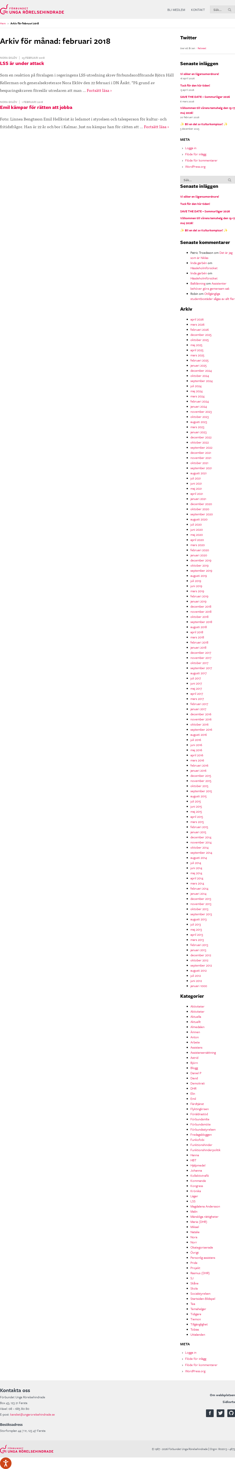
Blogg (194, 1067)
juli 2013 (195, 924)
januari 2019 (198, 601)
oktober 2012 (199, 960)
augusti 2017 (198, 673)
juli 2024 (196, 385)
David (194, 1078)
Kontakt (198, 9)
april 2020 (197, 539)
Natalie (195, 1232)
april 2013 (196, 934)
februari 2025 (199, 360)
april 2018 (196, 632)
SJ (192, 1278)
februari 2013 (199, 944)
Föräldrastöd (199, 1114)
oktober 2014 (199, 847)
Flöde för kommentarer (201, 160)
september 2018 (201, 621)
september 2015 (201, 791)
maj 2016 (196, 750)
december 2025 (201, 334)
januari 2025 (198, 365)
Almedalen (197, 1026)
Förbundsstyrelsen (203, 1129)
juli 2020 (196, 524)
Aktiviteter (197, 1006)
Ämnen (195, 1032)
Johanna (196, 1170)
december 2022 (201, 437)
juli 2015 (195, 801)
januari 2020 (198, 555)
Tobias (194, 1329)
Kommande (198, 1180)
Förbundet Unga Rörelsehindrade (32, 9)
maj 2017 (196, 688)
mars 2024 (197, 396)
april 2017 (196, 693)
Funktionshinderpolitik (205, 1149)
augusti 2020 (198, 519)
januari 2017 (198, 709)
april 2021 (196, 493)
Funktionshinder (201, 1144)
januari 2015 (198, 832)
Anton (194, 1037)
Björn (194, 1062)
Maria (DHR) (198, 1221)
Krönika (195, 1190)
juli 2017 (195, 678)
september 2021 (201, 468)
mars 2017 (197, 698)
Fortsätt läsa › (99, 90)
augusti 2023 (198, 421)
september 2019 (201, 570)
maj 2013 (196, 929)
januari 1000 (198, 985)
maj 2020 (196, 534)
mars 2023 (197, 427)
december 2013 (200, 898)
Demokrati (197, 1083)
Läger (194, 1196)
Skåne (194, 1283)
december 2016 (200, 714)
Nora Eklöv (8, 58)
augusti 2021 (198, 473)
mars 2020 (197, 544)
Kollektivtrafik (199, 1175)
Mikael (194, 1226)
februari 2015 (199, 826)
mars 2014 (197, 883)
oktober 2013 (199, 908)
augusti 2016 (198, 734)
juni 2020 (196, 529)
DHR (193, 1088)
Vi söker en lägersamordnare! (199, 74)
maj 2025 (196, 344)
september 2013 (201, 914)
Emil (193, 1098)
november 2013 (200, 903)
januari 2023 (198, 432)
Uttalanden (197, 1334)
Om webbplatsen (222, 1395)
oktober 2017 (199, 662)
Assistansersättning (203, 1052)
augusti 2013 (198, 919)
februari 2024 (199, 401)
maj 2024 (196, 391)
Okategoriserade (201, 1247)
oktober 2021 (199, 462)
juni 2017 (196, 683)
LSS (193, 1201)
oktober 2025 (199, 339)
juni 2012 (196, 980)
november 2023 (201, 411)
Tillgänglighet (199, 1324)
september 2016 (201, 729)
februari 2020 (199, 550)
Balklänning (197, 283)
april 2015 (196, 816)
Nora (193, 1237)
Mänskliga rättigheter (204, 1216)
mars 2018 (197, 637)
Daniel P (195, 1073)
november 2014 (201, 842)
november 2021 (200, 457)
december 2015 (200, 775)
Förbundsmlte (199, 1119)
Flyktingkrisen (199, 1108)
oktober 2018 (199, 616)
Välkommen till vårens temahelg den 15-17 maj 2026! (207, 110)
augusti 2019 (198, 575)
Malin (193, 1211)
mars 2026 (197, 324)
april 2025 (196, 350)
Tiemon (195, 1319)
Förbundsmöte (200, 1124)
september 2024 (201, 380)
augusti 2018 (198, 626)
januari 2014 (198, 893)
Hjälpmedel (197, 1165)
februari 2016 (199, 765)
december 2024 (201, 370)
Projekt (195, 1267)
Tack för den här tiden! (195, 85)
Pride (193, 1262)
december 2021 (200, 452)
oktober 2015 (199, 785)
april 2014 (196, 878)
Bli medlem (176, 9)
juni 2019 (196, 585)
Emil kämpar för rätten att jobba (36, 107)
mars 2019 (197, 591)
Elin (192, 1093)
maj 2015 (196, 811)
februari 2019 (199, 596)
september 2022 (201, 447)
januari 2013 (198, 950)
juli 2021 (195, 478)
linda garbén (198, 262)
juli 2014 (195, 862)
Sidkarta (229, 1401)
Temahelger (198, 1308)
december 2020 (201, 503)
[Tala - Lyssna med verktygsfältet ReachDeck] (6, 1463)
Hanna (194, 1155)
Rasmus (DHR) (200, 1273)
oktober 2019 (199, 565)
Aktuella (195, 1016)
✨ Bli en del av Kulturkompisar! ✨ (204, 124)
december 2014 (200, 837)
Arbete (195, 1042)
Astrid (194, 1057)
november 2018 (201, 611)
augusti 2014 (198, 857)
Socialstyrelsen (200, 1293)
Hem (3, 23)
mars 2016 (197, 760)
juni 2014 (196, 867)
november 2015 (200, 780)
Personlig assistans (202, 1257)
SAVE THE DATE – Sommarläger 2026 (205, 96)
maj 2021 (196, 488)
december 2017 (200, 652)
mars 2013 (197, 939)
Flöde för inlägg (195, 154)
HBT (193, 1160)
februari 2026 (199, 329)
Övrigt (194, 1252)
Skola (194, 1288)
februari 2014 (199, 888)
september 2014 (201, 852)
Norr (193, 1242)
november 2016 (201, 719)
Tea (192, 1303)
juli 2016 (195, 739)
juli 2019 (195, 580)
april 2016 (196, 755)
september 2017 (201, 667)
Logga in (190, 147)
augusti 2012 (198, 970)
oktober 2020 (199, 509)
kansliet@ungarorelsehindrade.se (32, 1414)
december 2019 (200, 560)
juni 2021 (196, 483)
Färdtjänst (197, 1103)
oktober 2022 (199, 442)
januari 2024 (198, 406)
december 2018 (200, 606)
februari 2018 (199, 642)
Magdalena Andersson (205, 1206)
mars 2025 (197, 355)
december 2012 (200, 955)
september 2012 (201, 965)
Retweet (202, 48)
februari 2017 (199, 703)
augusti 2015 (198, 796)
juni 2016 (196, 744)
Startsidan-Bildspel (202, 1298)
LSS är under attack (22, 63)
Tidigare (195, 1314)
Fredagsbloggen (201, 1134)
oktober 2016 (199, 724)
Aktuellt (195, 1021)
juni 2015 (196, 806)
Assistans (196, 1047)
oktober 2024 (199, 375)
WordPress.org (195, 166)
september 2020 (201, 514)
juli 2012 (195, 975)
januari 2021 (198, 498)
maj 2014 (196, 873)
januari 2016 (198, 770)
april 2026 (197, 319)
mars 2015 (197, 821)
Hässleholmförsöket (204, 268)
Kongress (196, 1185)
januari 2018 (198, 647)
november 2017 (200, 657)
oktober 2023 (199, 416)
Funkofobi (197, 1139)
